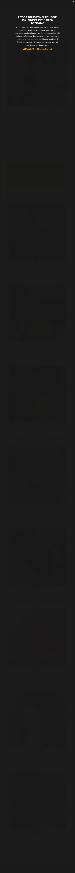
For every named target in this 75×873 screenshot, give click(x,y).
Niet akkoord (44, 49)
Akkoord (28, 49)
